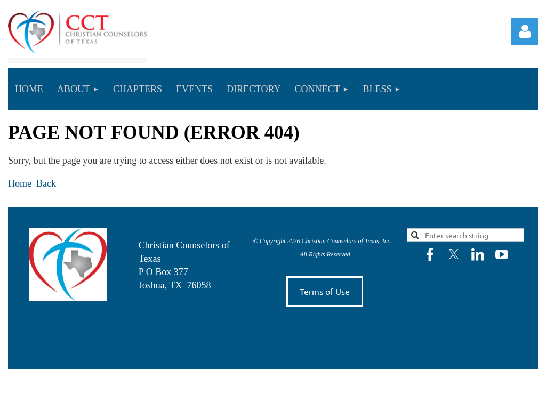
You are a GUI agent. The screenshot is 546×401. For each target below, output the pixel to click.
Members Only (338, 340)
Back (46, 183)
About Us (71, 340)
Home (19, 183)
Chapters (165, 340)
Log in (524, 31)
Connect (257, 340)
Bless (291, 340)
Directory (213, 340)
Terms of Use (325, 291)
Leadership (117, 340)
